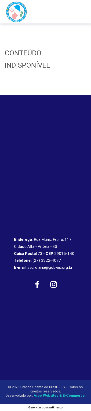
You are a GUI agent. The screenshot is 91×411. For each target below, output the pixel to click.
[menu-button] (80, 11)
